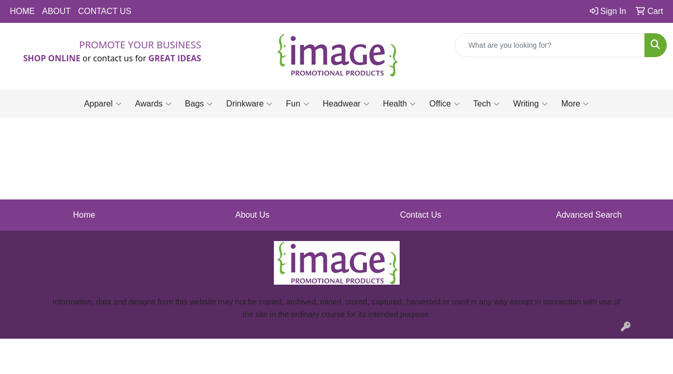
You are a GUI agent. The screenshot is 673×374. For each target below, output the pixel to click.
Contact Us (420, 214)
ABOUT (56, 11)
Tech (486, 104)
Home (84, 214)
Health (399, 104)
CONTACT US (104, 11)
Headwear (346, 104)
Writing (530, 104)
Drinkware (249, 104)
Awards (153, 104)
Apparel (103, 104)
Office (444, 104)
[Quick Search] (550, 45)
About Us (252, 214)
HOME (22, 11)
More (575, 104)
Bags (199, 104)
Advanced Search (589, 214)
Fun (297, 104)
